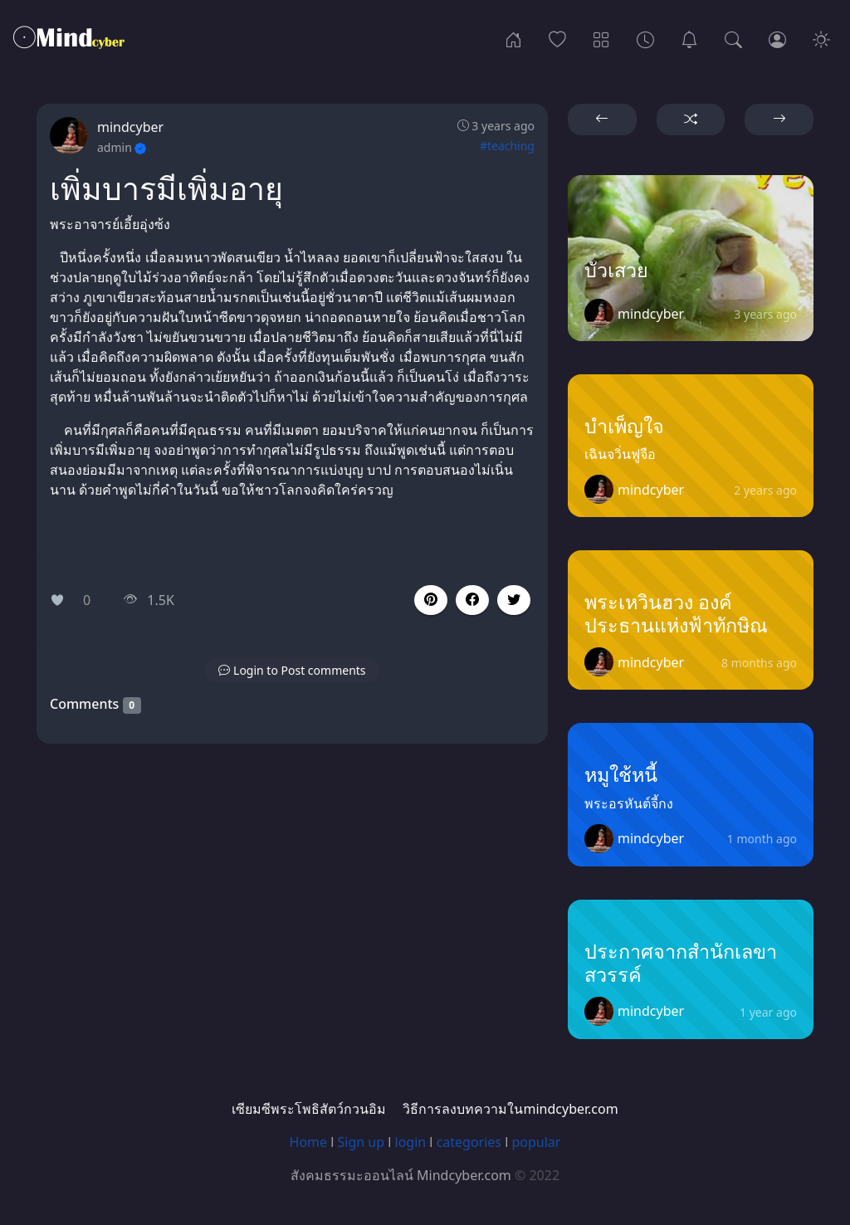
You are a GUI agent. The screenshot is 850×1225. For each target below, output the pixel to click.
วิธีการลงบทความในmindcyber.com (510, 1109)
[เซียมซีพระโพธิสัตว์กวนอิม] (689, 38)
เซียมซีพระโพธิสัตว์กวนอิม (309, 1109)
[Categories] (601, 38)
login (411, 1142)
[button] (472, 600)
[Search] (733, 38)
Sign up (361, 1142)
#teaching (507, 146)
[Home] (513, 38)
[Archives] (645, 38)
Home (309, 1142)
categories (469, 1142)
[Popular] (557, 38)
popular (535, 1142)
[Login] (777, 38)
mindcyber (130, 127)
